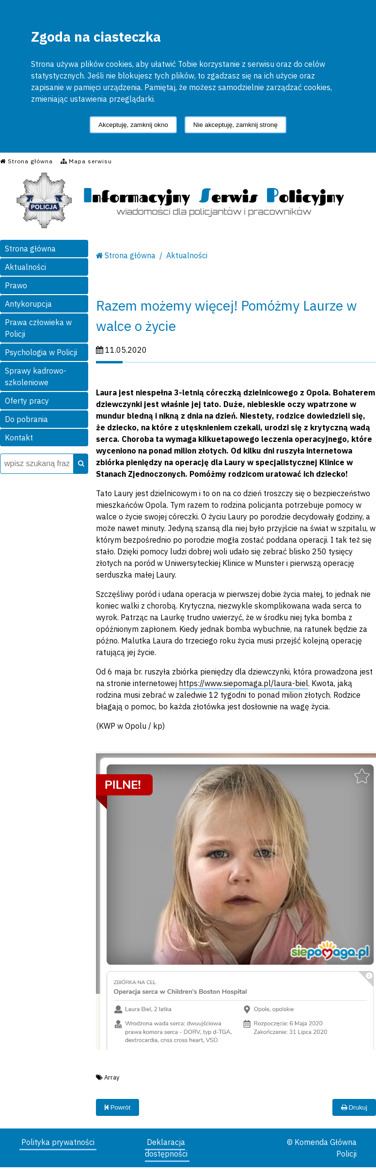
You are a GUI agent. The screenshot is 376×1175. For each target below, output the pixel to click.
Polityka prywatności (57, 1142)
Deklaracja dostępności (166, 1148)
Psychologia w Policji (41, 352)
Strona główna (30, 248)
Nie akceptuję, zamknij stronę (235, 124)
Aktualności (25, 267)
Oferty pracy (27, 401)
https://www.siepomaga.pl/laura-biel (243, 683)
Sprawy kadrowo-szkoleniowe (35, 376)
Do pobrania (26, 419)
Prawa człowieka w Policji (38, 328)
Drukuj (354, 1107)
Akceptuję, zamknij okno (133, 124)
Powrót (117, 1107)
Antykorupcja (28, 304)
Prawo (16, 285)
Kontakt (19, 437)
